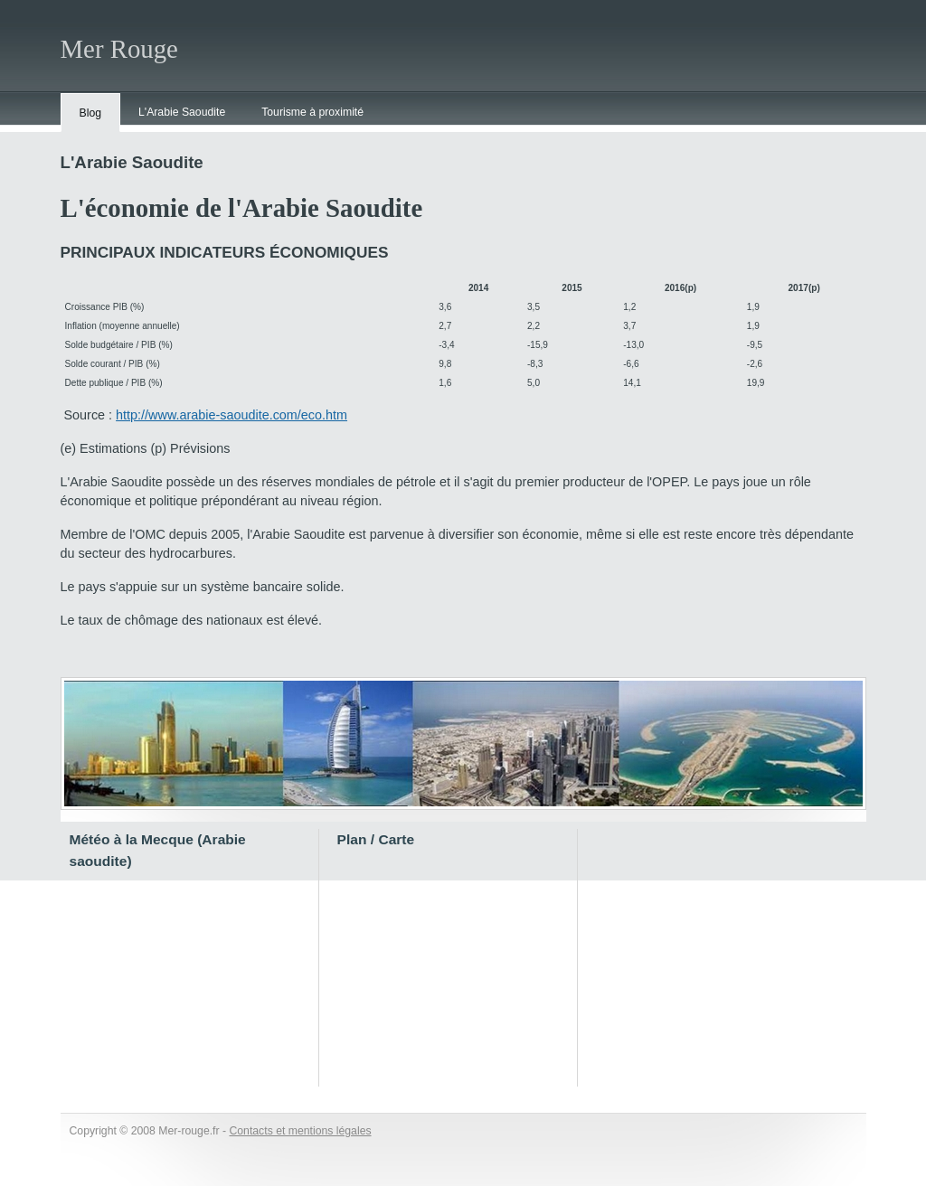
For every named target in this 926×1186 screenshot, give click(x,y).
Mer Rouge (119, 48)
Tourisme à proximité (312, 112)
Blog (91, 113)
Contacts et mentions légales (300, 1131)
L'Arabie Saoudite (181, 112)
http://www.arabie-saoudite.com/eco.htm (231, 415)
